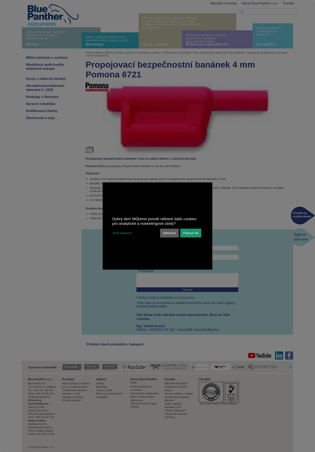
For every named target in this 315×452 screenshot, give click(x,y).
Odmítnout (169, 233)
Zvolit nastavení (122, 233)
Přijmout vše (190, 233)
